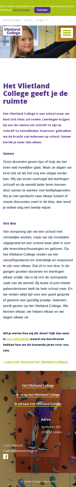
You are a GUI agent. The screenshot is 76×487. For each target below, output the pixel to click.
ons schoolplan (17, 339)
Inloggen (42, 19)
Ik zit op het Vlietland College (38, 394)
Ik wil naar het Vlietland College (38, 404)
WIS (53, 481)
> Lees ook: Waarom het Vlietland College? (36, 362)
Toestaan (42, 10)
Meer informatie (21, 10)
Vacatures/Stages (12, 19)
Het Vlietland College (38, 385)
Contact (28, 19)
